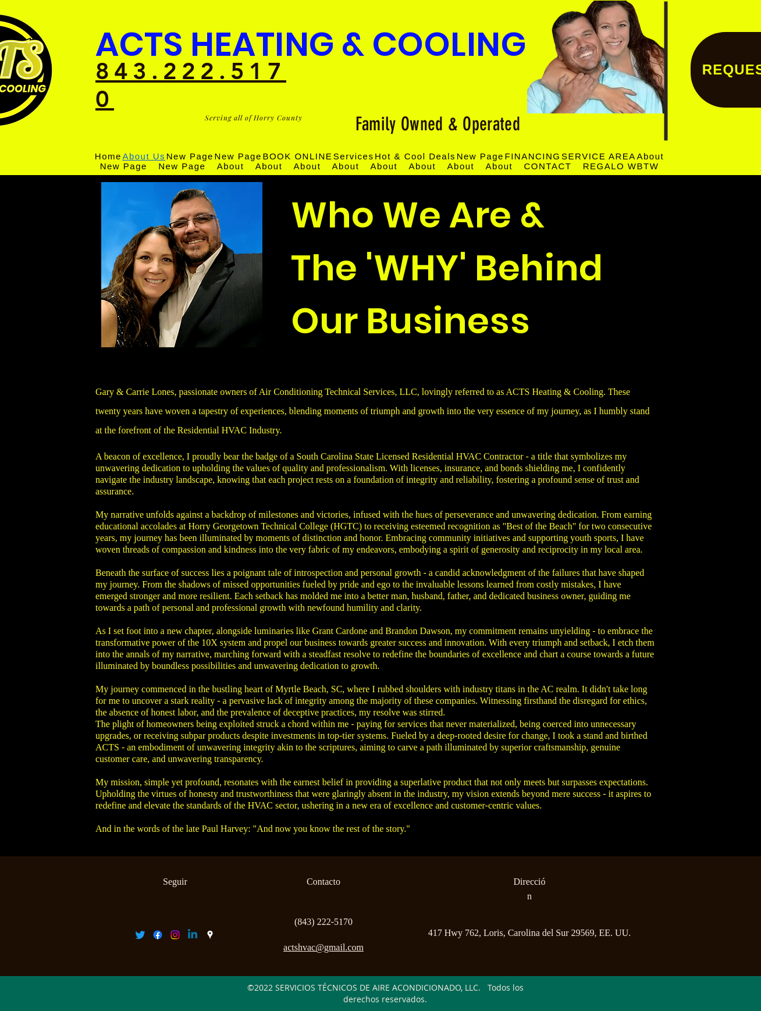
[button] (598, 156)
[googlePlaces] (210, 935)
